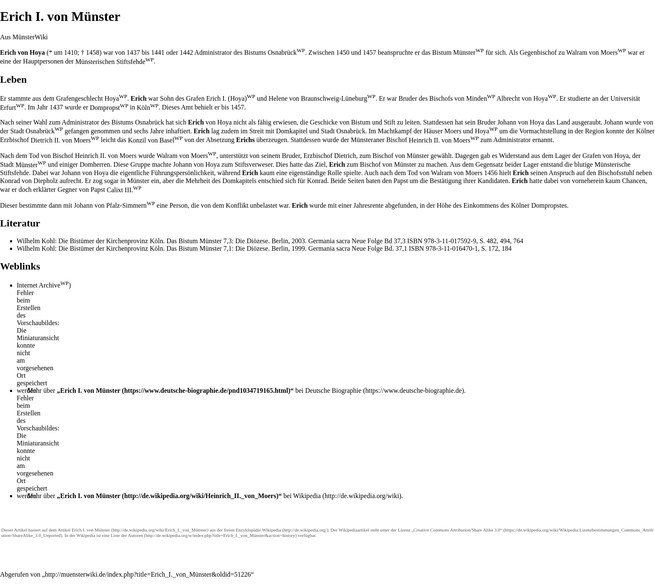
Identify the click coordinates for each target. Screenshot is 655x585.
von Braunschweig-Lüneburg (332, 98)
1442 (186, 52)
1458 (92, 52)
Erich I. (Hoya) (230, 98)
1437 (133, 52)
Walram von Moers (596, 52)
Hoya (486, 131)
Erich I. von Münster (90, 390)
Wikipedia (307, 495)
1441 (158, 52)
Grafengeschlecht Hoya (91, 98)
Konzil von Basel (155, 140)
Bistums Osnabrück (274, 52)
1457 (369, 52)
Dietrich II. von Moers (64, 140)
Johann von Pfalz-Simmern (114, 205)
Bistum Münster (458, 52)
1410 (70, 52)
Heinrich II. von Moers (444, 140)
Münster (30, 164)
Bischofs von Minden (462, 98)
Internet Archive (43, 285)
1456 (491, 172)
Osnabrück (44, 131)
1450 (342, 52)
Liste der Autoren (127, 535)
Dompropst (109, 107)
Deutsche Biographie (333, 390)
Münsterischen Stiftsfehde (114, 61)
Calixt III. (124, 189)
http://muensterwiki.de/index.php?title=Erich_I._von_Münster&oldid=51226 (148, 574)
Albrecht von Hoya (526, 98)
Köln (148, 107)
